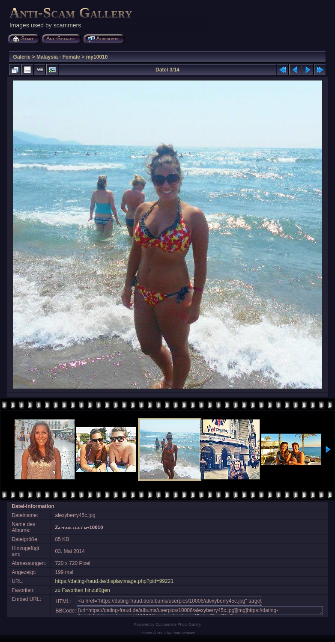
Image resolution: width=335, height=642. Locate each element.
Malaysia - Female (58, 57)
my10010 (97, 57)
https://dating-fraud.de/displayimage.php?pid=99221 (114, 581)
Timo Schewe (183, 633)
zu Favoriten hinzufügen (82, 590)
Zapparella (67, 527)
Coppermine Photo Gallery (178, 624)
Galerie (22, 57)
